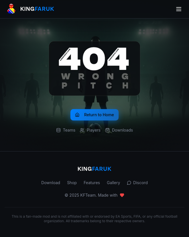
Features (92, 182)
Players (90, 130)
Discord (137, 182)
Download (50, 182)
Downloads (119, 130)
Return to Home (94, 114)
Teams (66, 130)
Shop (72, 182)
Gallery (113, 182)
